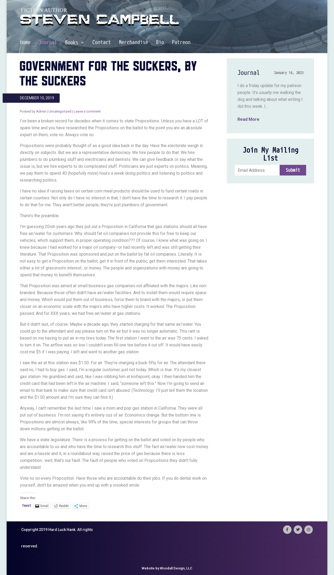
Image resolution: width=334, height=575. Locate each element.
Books (74, 42)
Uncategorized (60, 111)
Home (25, 42)
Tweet (26, 506)
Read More (248, 119)
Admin (41, 111)
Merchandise (133, 42)
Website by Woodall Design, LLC (167, 568)
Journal (47, 42)
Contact (101, 42)
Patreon (181, 42)
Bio (160, 42)
